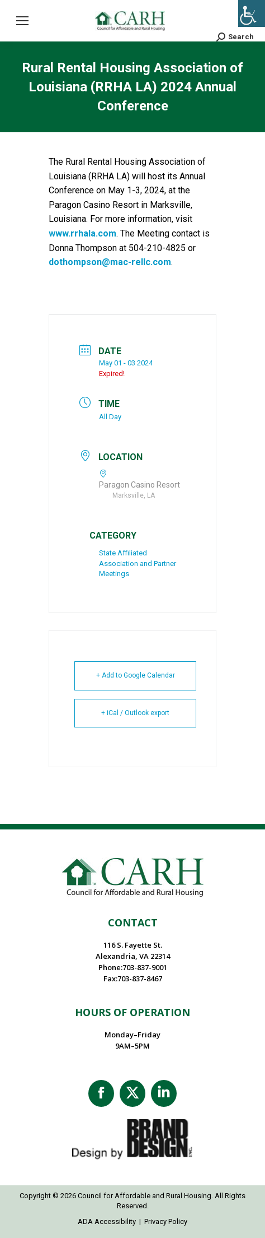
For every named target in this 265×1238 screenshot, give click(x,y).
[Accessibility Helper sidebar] (251, 13)
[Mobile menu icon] (22, 21)
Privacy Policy (165, 1221)
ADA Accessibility (107, 1221)
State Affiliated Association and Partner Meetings (137, 563)
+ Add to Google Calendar (135, 675)
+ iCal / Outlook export (135, 713)
